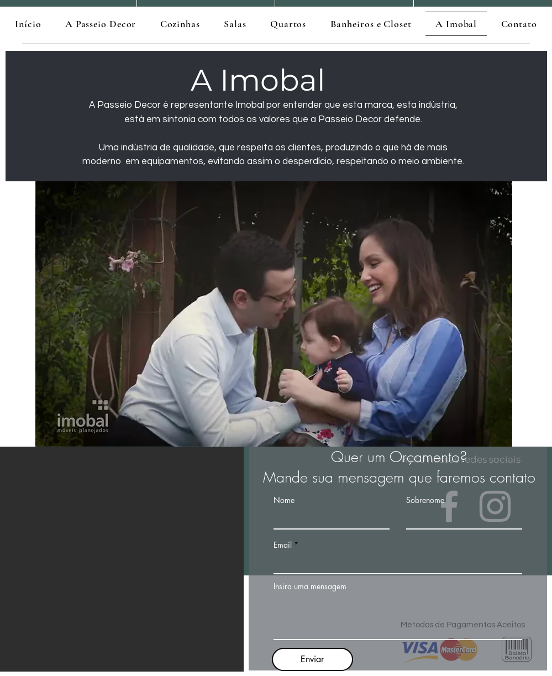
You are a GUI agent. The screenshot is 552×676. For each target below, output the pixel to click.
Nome (284, 500)
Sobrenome (425, 500)
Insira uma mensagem (310, 586)
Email (283, 545)
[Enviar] (312, 659)
